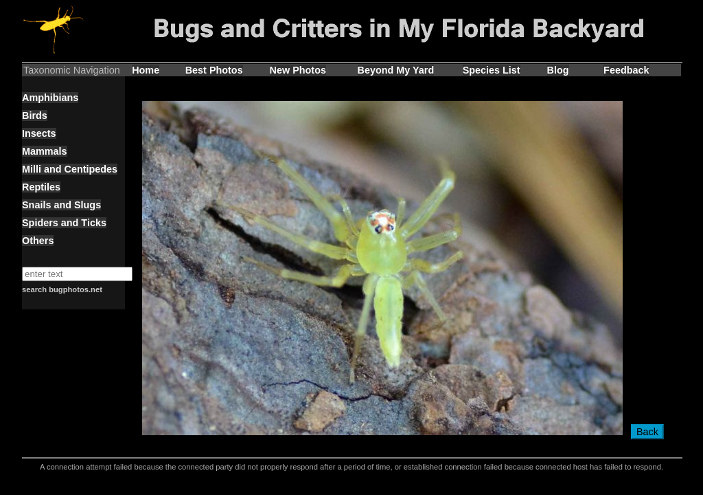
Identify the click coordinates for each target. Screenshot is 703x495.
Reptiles (41, 187)
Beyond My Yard (396, 70)
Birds (34, 115)
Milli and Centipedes (69, 169)
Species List (491, 70)
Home (145, 70)
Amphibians (50, 97)
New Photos (298, 70)
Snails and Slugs (61, 204)
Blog (558, 70)
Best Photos (214, 70)
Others (38, 240)
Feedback (626, 70)
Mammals (44, 151)
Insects (39, 133)
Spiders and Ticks (64, 222)
